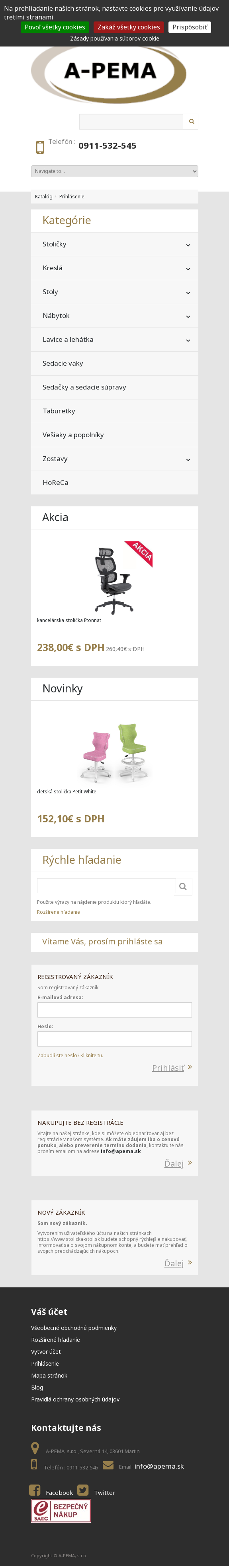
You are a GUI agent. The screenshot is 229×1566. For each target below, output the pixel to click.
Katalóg (44, 196)
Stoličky (55, 243)
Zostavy (55, 458)
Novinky (62, 688)
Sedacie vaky (63, 363)
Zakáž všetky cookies (129, 27)
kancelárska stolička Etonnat (69, 620)
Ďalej (174, 1163)
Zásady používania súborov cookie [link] (114, 38)
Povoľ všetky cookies (55, 27)
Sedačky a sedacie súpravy (84, 387)
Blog (37, 1387)
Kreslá (53, 267)
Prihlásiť (168, 1067)
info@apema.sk (121, 1151)
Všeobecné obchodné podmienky (74, 1327)
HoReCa (56, 482)
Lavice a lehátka (68, 339)
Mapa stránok (49, 1375)
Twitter (104, 1492)
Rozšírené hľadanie (58, 912)
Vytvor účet (46, 1351)
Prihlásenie (71, 196)
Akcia (55, 517)
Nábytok (56, 315)
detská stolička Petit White (66, 791)
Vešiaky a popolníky (73, 434)
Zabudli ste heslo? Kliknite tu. (70, 1055)
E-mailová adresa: (60, 997)
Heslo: (45, 1026)
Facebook (59, 1492)
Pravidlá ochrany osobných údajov (75, 1399)
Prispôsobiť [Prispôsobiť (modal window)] (189, 27)
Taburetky (59, 410)
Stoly (50, 291)
